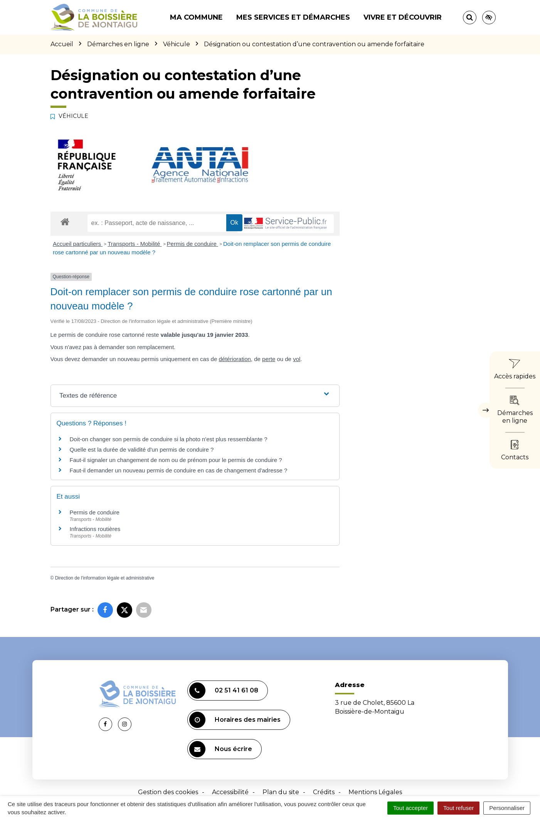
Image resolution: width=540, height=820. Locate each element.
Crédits (324, 792)
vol (296, 359)
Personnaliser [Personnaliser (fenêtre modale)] (507, 808)
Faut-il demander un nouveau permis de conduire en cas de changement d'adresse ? (179, 470)
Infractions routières (95, 529)
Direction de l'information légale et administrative (105, 578)
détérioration (235, 359)
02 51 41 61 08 (223, 690)
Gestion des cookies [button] (168, 792)
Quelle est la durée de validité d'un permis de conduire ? (142, 449)
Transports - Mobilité (134, 243)
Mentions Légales (375, 792)
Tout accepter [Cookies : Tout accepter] (410, 808)
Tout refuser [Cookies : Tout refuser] (458, 808)
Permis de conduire (192, 243)
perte (268, 359)
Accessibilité (230, 792)
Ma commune (196, 17)
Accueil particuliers (78, 243)
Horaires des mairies (235, 720)
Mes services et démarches (293, 17)
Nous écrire (220, 749)
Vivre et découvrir (402, 17)
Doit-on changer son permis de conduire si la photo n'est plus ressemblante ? (168, 439)
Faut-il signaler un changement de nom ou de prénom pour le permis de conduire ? (176, 460)
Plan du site (280, 792)
